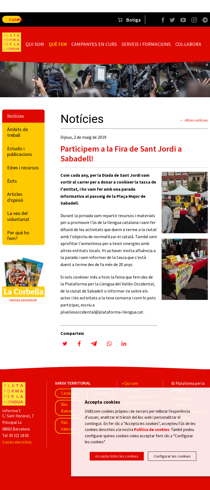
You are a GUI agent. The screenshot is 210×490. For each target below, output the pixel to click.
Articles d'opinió (15, 197)
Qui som (34, 44)
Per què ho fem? (18, 235)
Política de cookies (151, 430)
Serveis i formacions (146, 44)
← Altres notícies (194, 120)
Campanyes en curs (94, 44)
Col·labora (188, 44)
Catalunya (69, 393)
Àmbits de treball (17, 132)
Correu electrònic (17, 442)
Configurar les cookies (172, 456)
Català (15, 19)
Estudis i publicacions (19, 151)
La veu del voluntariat (18, 216)
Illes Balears (67, 408)
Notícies (15, 116)
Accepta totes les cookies (116, 456)
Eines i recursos (23, 167)
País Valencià (68, 426)
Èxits (12, 181)
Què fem (58, 44)
